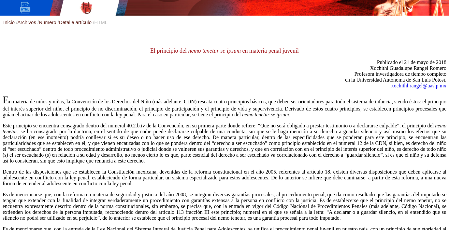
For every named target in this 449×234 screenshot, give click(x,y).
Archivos (27, 22)
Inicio (9, 22)
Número (48, 22)
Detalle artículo (76, 22)
